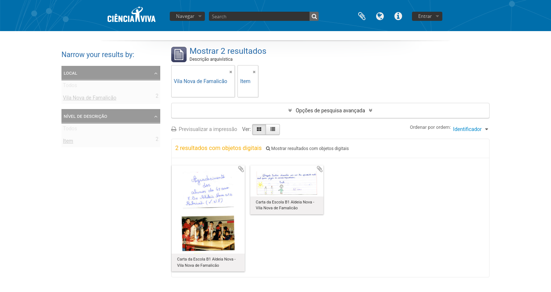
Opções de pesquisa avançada (330, 110)
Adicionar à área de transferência (241, 169)
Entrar (425, 16)
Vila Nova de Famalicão (89, 99)
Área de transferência (362, 15)
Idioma (380, 15)
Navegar (185, 16)
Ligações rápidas (398, 15)
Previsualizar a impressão (204, 129)
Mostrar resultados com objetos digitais (307, 148)
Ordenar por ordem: (430, 127)
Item (68, 142)
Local (70, 73)
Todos (70, 87)
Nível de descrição (85, 116)
